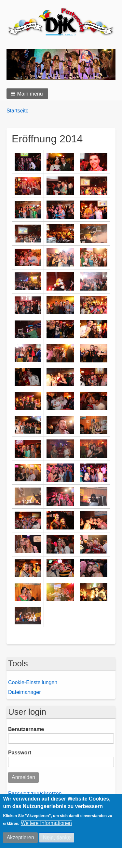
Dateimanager (24, 692)
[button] (27, 94)
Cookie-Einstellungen (32, 682)
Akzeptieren (20, 837)
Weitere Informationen (46, 823)
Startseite (18, 111)
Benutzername (26, 730)
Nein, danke (56, 837)
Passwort (19, 753)
